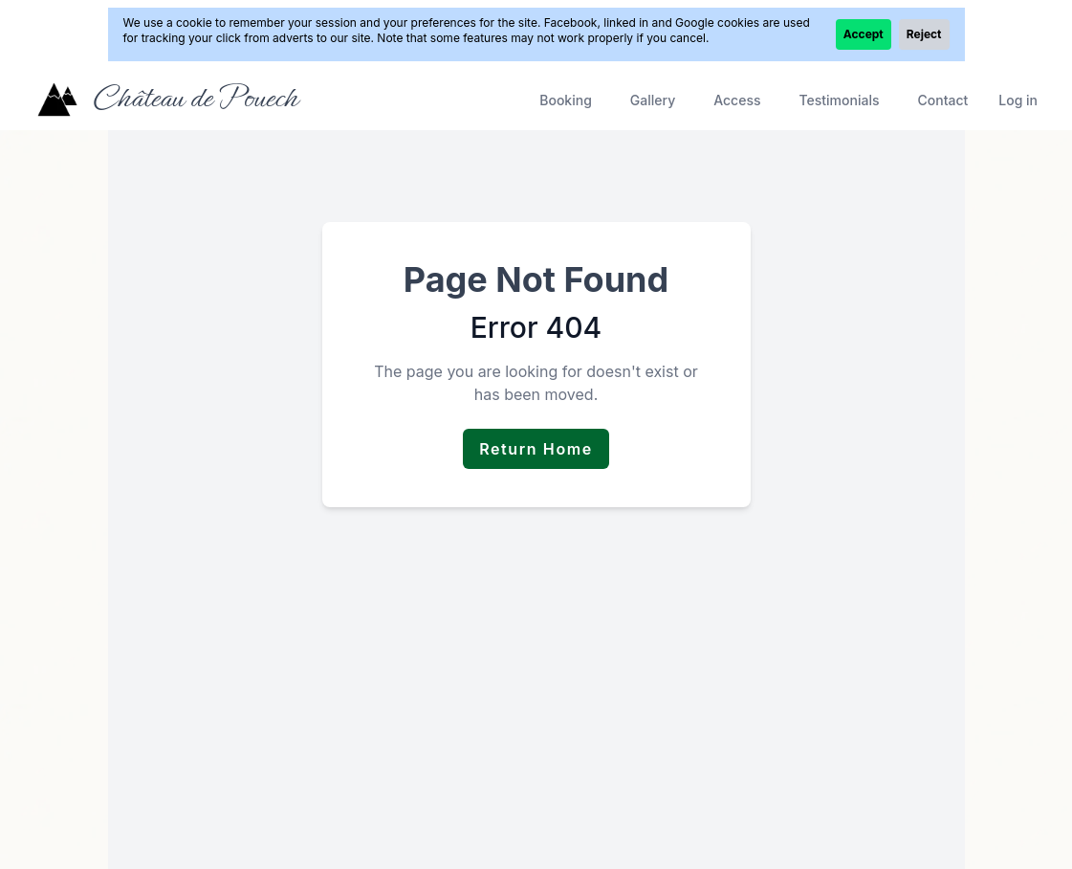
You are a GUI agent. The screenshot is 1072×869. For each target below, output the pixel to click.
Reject (924, 34)
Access (736, 100)
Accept (863, 34)
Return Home (536, 448)
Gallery (652, 100)
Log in (1018, 100)
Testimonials (839, 100)
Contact (942, 100)
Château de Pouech (194, 98)
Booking (565, 100)
